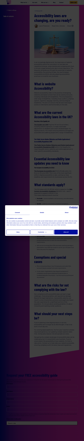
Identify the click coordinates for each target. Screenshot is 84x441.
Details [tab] (42, 212)
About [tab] (66, 212)
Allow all (65, 232)
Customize (42, 232)
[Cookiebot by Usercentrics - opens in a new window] (70, 207)
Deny (18, 232)
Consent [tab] (17, 212)
